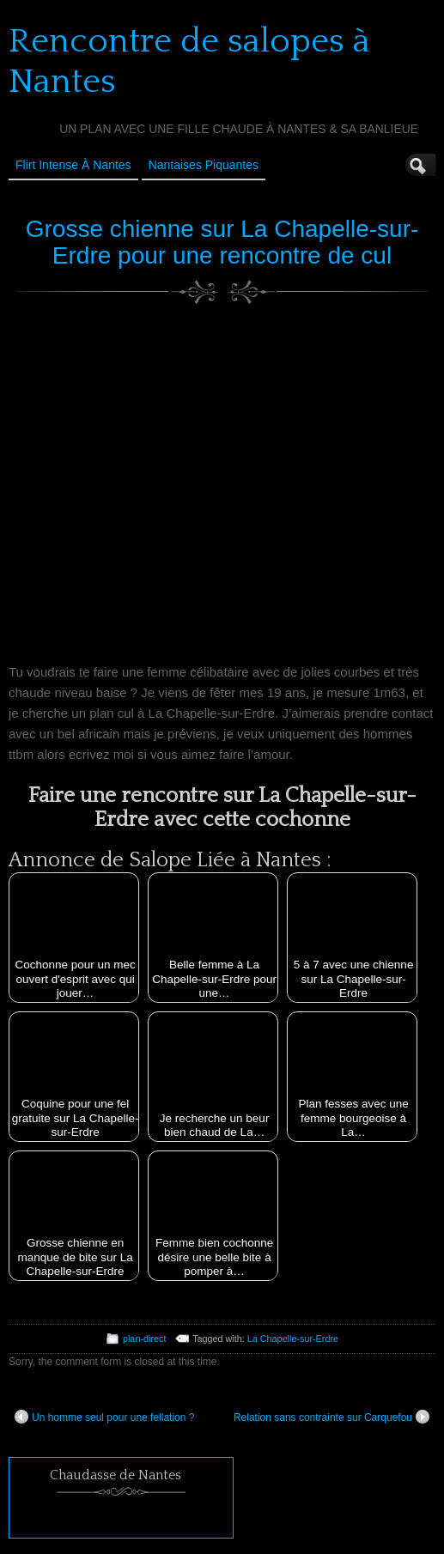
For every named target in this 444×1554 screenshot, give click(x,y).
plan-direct (144, 1338)
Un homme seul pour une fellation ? (104, 1416)
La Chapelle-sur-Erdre (292, 1338)
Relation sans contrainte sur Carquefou (331, 1416)
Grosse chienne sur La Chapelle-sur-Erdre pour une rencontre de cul (222, 242)
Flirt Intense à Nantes (73, 165)
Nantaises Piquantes (203, 165)
